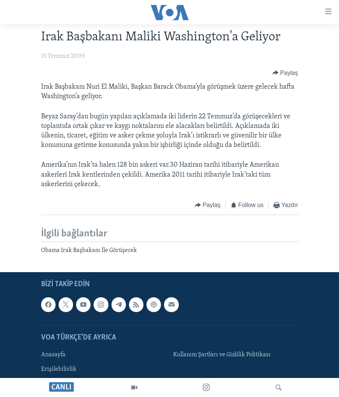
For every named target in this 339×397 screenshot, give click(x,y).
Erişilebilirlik (58, 369)
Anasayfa (53, 355)
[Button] (285, 73)
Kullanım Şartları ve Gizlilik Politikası (222, 355)
